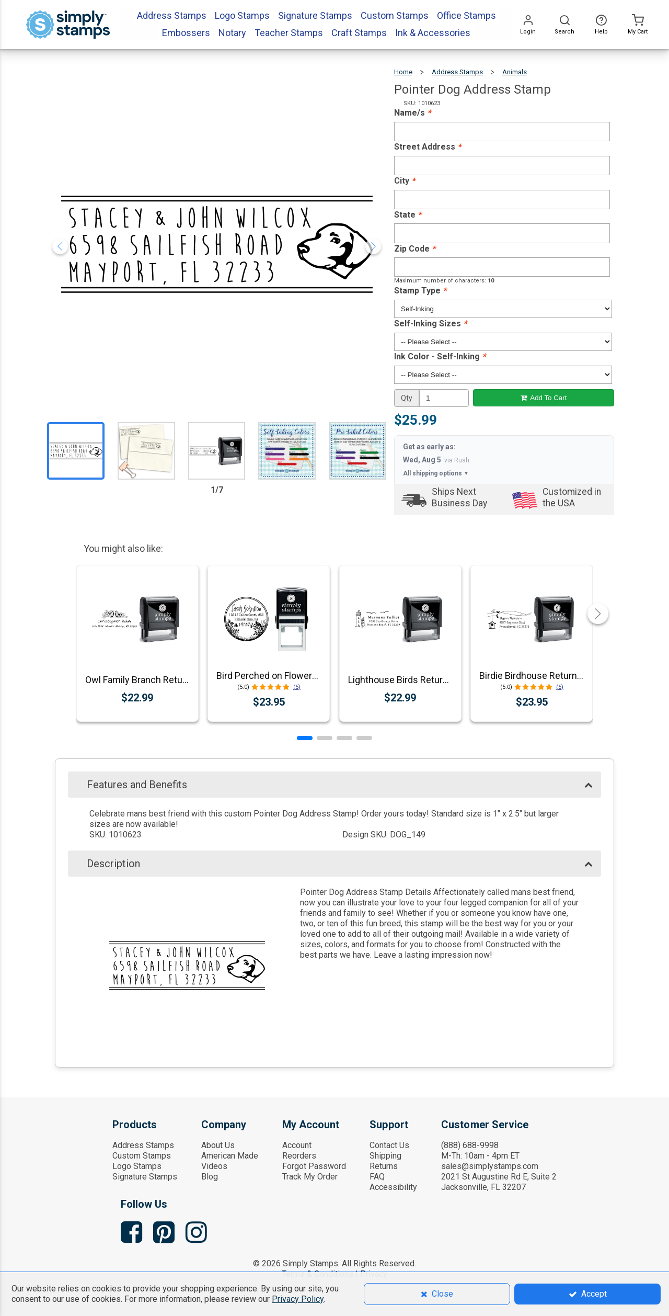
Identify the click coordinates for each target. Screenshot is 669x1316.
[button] (305, 738)
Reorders (299, 1156)
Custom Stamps (141, 1156)
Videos (214, 1166)
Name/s (412, 113)
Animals (514, 72)
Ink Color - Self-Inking (440, 356)
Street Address (427, 147)
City (404, 181)
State (407, 215)
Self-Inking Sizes (430, 323)
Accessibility (393, 1187)
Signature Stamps (144, 1177)
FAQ (377, 1177)
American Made (229, 1156)
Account (297, 1145)
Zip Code (414, 249)
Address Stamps (457, 72)
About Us (218, 1145)
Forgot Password (314, 1166)
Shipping (385, 1156)
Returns (384, 1166)
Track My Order (310, 1177)
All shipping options (436, 473)
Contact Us (389, 1145)
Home (403, 72)
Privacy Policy (298, 1299)
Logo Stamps (137, 1166)
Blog (209, 1177)
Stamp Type (420, 291)
